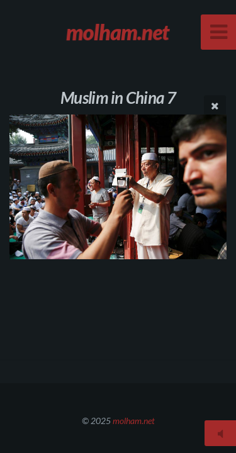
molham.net (134, 420)
